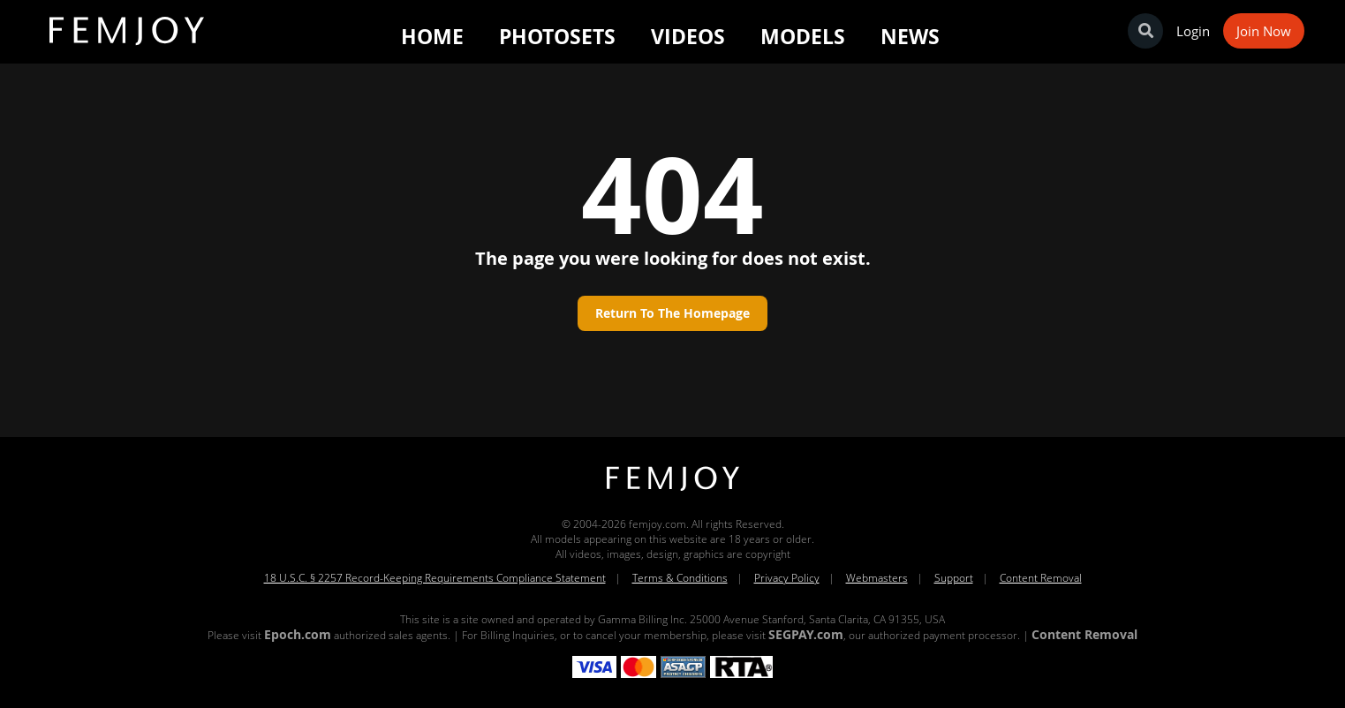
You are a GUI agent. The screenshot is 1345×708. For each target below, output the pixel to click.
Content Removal (1041, 577)
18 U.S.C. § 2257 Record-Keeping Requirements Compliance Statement (435, 577)
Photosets (557, 36)
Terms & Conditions (680, 577)
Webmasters (877, 577)
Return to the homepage (672, 313)
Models (802, 36)
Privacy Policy (787, 577)
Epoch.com (297, 634)
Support (953, 577)
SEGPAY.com (805, 634)
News (910, 36)
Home (432, 36)
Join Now (1263, 31)
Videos (688, 36)
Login (1193, 31)
